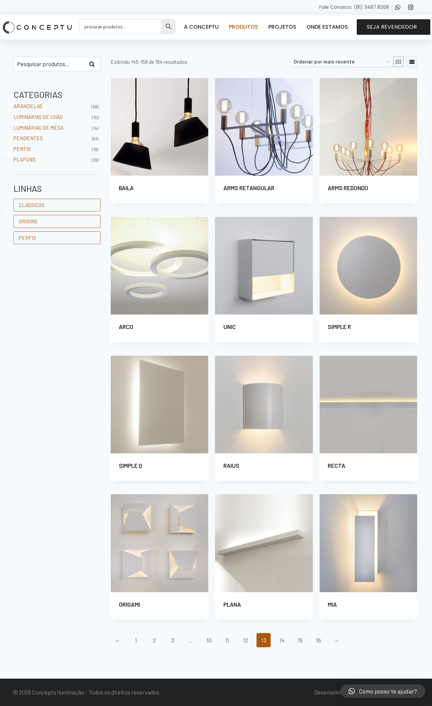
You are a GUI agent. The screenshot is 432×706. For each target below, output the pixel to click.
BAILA (126, 187)
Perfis (22, 149)
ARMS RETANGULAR (248, 187)
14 (282, 640)
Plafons (24, 159)
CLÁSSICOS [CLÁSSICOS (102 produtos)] (32, 205)
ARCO (126, 326)
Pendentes (28, 138)
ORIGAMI (129, 604)
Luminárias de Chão (38, 117)
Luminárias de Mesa (38, 128)
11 (227, 640)
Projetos (282, 27)
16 (318, 640)
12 (245, 640)
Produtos (243, 27)
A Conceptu (201, 27)
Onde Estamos (327, 27)
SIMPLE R (339, 326)
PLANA (232, 604)
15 (300, 640)
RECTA (336, 465)
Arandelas (28, 106)
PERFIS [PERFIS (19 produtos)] (27, 238)
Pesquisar (94, 64)
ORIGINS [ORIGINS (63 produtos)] (28, 221)
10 (209, 640)
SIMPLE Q (130, 465)
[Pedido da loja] (341, 62)
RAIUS (231, 465)
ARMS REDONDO (348, 187)
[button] (393, 27)
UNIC (229, 326)
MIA (332, 604)
